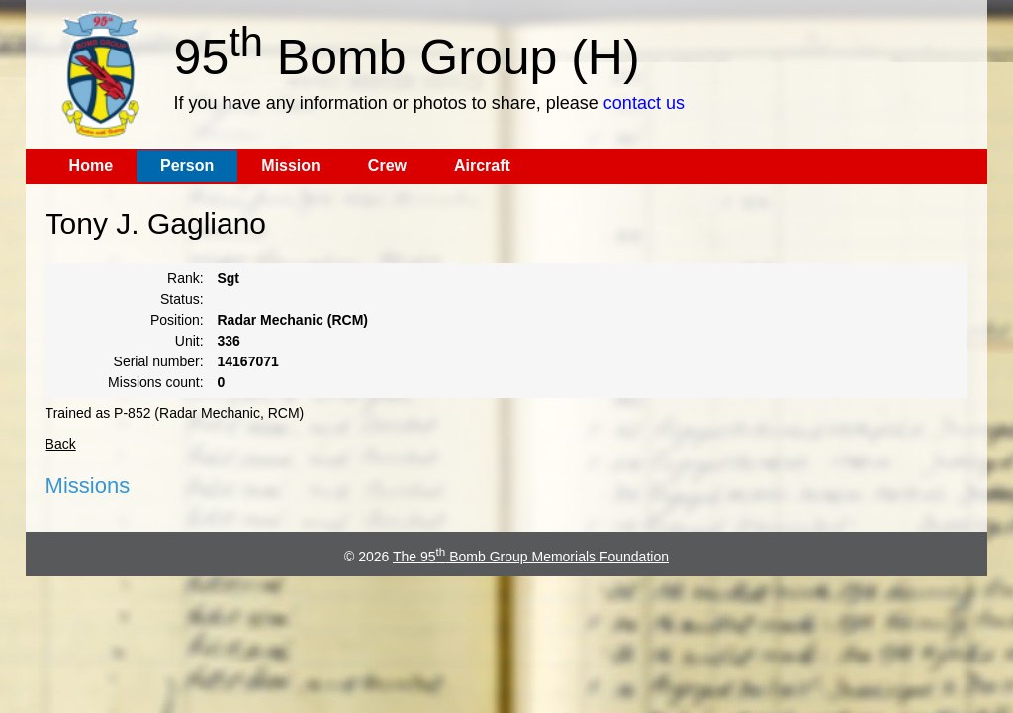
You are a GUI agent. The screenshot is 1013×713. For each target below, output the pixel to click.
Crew (387, 165)
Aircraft (482, 165)
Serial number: (159, 361)
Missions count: (155, 382)
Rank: (185, 278)
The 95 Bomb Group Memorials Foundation (531, 556)
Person (187, 165)
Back (61, 444)
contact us (644, 103)
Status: (182, 299)
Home (91, 165)
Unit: (189, 341)
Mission (291, 165)
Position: (177, 320)
